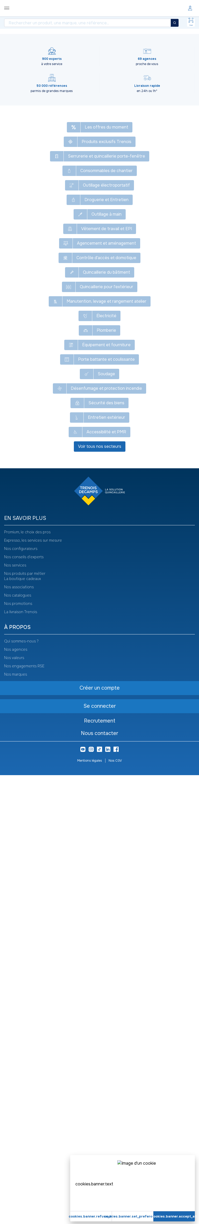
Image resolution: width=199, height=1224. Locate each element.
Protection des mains (85, 38)
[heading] (99, 967)
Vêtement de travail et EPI (50, 38)
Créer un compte (55, 270)
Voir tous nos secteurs (99, 895)
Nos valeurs (14, 1106)
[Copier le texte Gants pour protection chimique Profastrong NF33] (121, 55)
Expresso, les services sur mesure (33, 989)
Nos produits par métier (24, 1022)
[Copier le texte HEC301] (28, 70)
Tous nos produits (11, 38)
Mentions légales (89, 1209)
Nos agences (15, 1098)
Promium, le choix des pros (27, 981)
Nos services (15, 1014)
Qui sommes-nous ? (21, 1090)
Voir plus (99, 439)
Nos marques (15, 1123)
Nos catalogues (17, 1044)
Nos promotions (18, 1052)
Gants (113, 38)
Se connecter (55, 257)
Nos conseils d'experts (24, 1005)
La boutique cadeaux (22, 1027)
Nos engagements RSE (24, 1115)
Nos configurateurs (20, 997)
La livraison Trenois (20, 1060)
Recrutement (99, 1169)
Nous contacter (99, 1182)
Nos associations (19, 1036)
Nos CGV (115, 1209)
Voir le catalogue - (162, 55)
